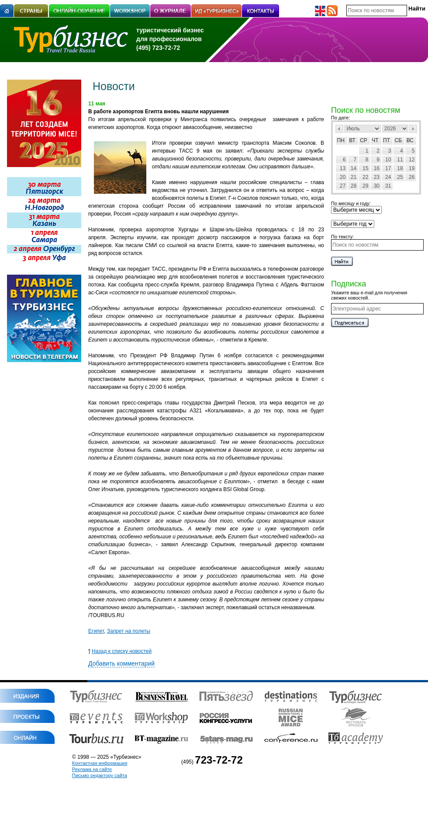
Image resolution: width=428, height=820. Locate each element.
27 (342, 186)
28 (353, 186)
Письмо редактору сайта (99, 775)
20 (342, 177)
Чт (375, 140)
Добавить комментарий (121, 663)
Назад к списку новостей (120, 651)
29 (365, 186)
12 (411, 160)
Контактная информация (99, 763)
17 (388, 168)
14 (353, 168)
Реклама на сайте (92, 769)
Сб (398, 140)
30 (377, 186)
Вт (352, 140)
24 (388, 177)
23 (377, 177)
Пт (386, 140)
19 (411, 168)
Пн (341, 140)
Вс (410, 140)
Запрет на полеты (128, 631)
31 (388, 186)
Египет (96, 631)
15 (365, 168)
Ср (363, 140)
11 (400, 160)
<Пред (339, 129)
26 (411, 177)
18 (400, 168)
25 (400, 177)
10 (388, 160)
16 (377, 168)
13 (342, 168)
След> (413, 129)
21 (353, 177)
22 (365, 177)
